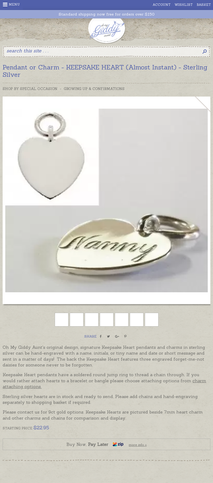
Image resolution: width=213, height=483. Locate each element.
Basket (204, 5)
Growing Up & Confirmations (94, 89)
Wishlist (184, 5)
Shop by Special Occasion (30, 89)
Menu (11, 4)
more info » (138, 445)
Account (162, 5)
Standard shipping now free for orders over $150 (107, 14)
